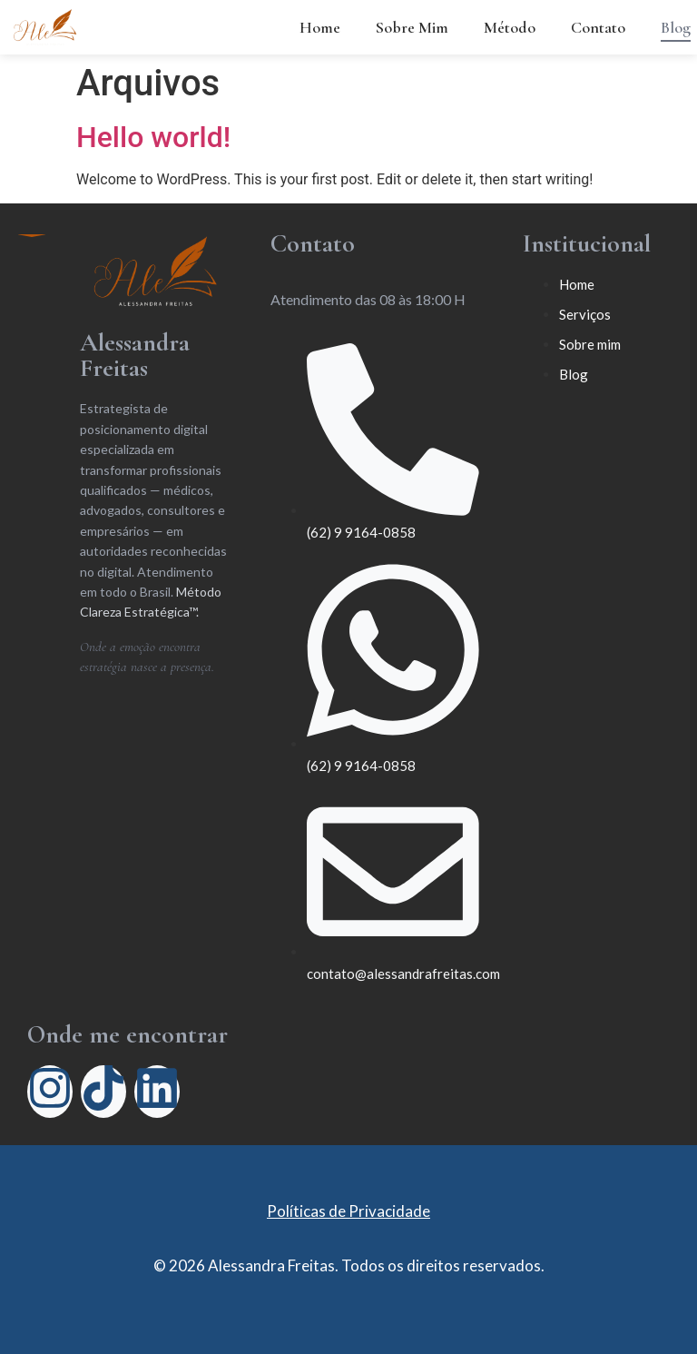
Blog (676, 27)
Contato (598, 27)
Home (319, 27)
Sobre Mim (412, 27)
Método (509, 27)
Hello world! (153, 137)
